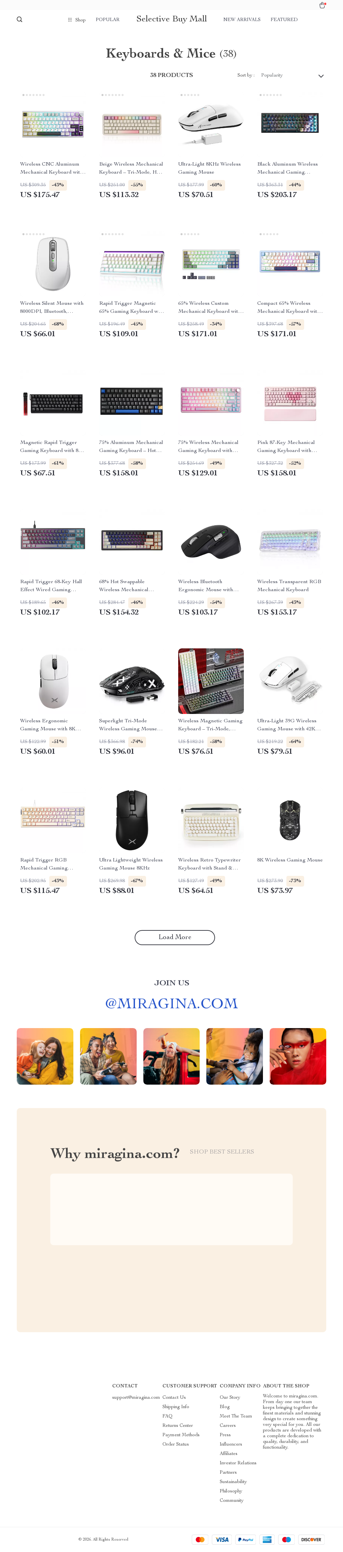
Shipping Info (175, 1407)
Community (232, 1500)
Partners (228, 1472)
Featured (284, 20)
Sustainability (233, 1482)
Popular (108, 20)
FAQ (167, 1416)
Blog (225, 1407)
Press (225, 1435)
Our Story (230, 1397)
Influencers (231, 1444)
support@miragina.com (136, 1397)
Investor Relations (238, 1463)
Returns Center (177, 1426)
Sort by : (246, 75)
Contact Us (174, 1397)
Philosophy (231, 1491)
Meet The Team (236, 1416)
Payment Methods (181, 1435)
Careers (228, 1426)
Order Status (175, 1444)
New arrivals (242, 20)
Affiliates (228, 1454)
